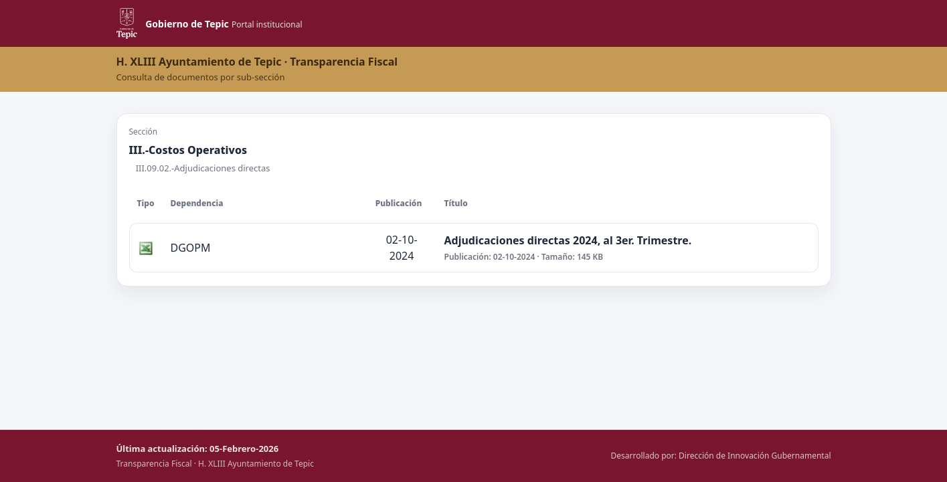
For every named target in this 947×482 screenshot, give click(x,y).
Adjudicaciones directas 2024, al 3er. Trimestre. (568, 240)
